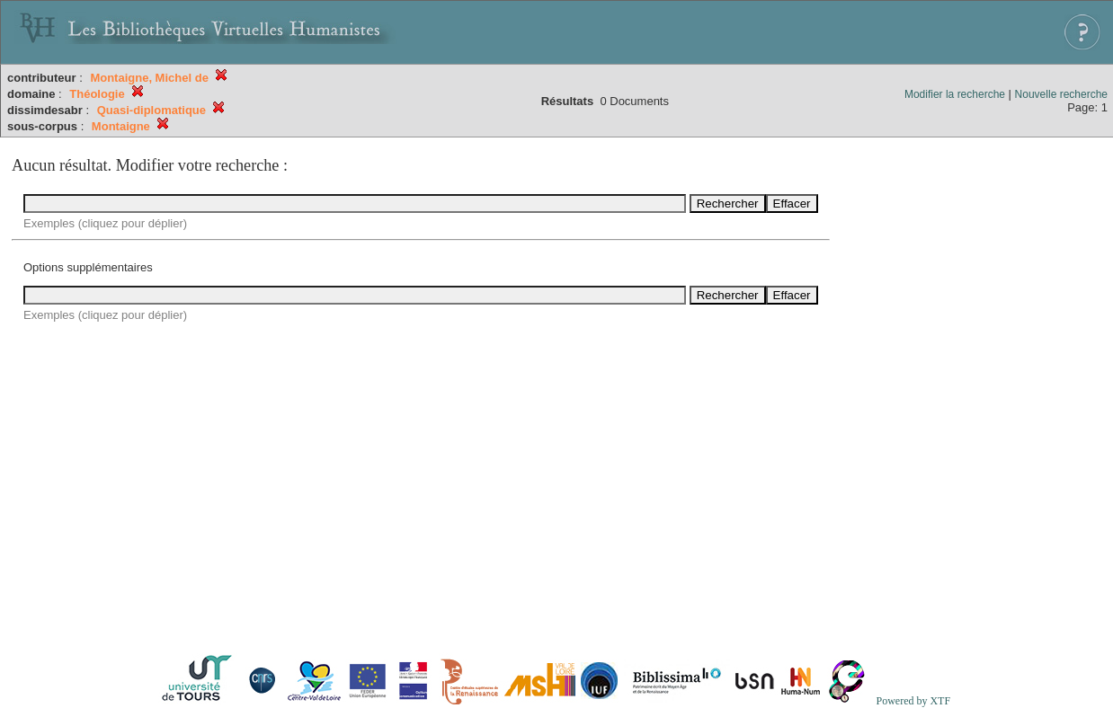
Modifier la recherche (954, 94)
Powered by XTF (913, 701)
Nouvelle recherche (1061, 94)
